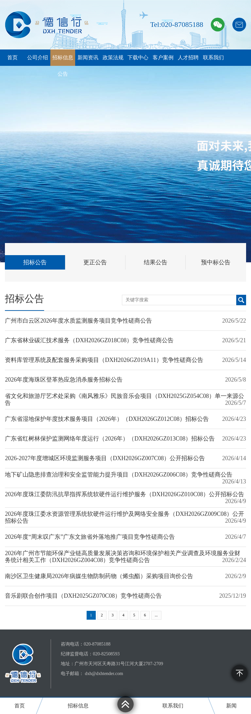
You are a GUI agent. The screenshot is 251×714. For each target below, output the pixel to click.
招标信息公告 (62, 66)
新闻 (231, 705)
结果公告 (155, 262)
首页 (12, 57)
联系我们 (213, 57)
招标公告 (35, 262)
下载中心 (137, 57)
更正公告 (95, 262)
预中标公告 (215, 262)
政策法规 (113, 57)
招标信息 (78, 705)
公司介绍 (37, 57)
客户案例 (163, 57)
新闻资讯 (87, 57)
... (156, 615)
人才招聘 (188, 57)
